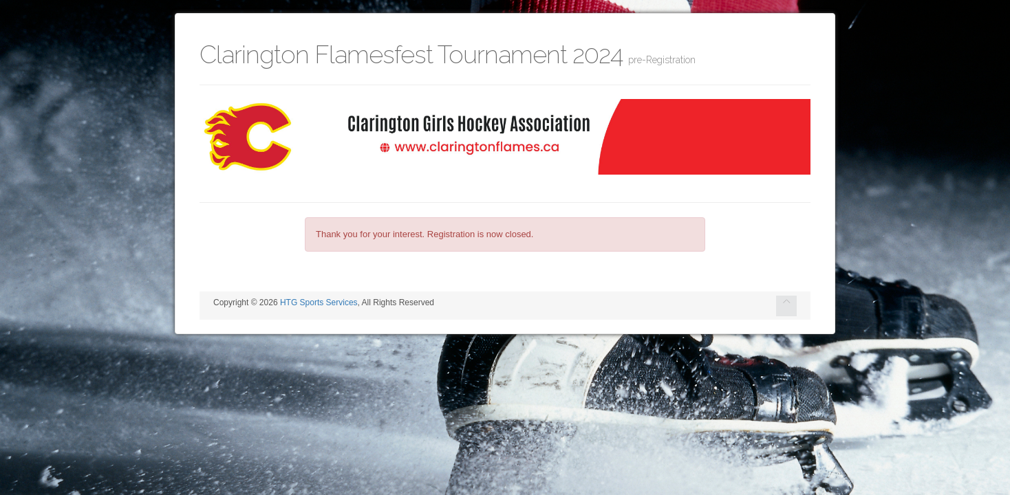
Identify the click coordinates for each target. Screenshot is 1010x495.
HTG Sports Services (319, 302)
